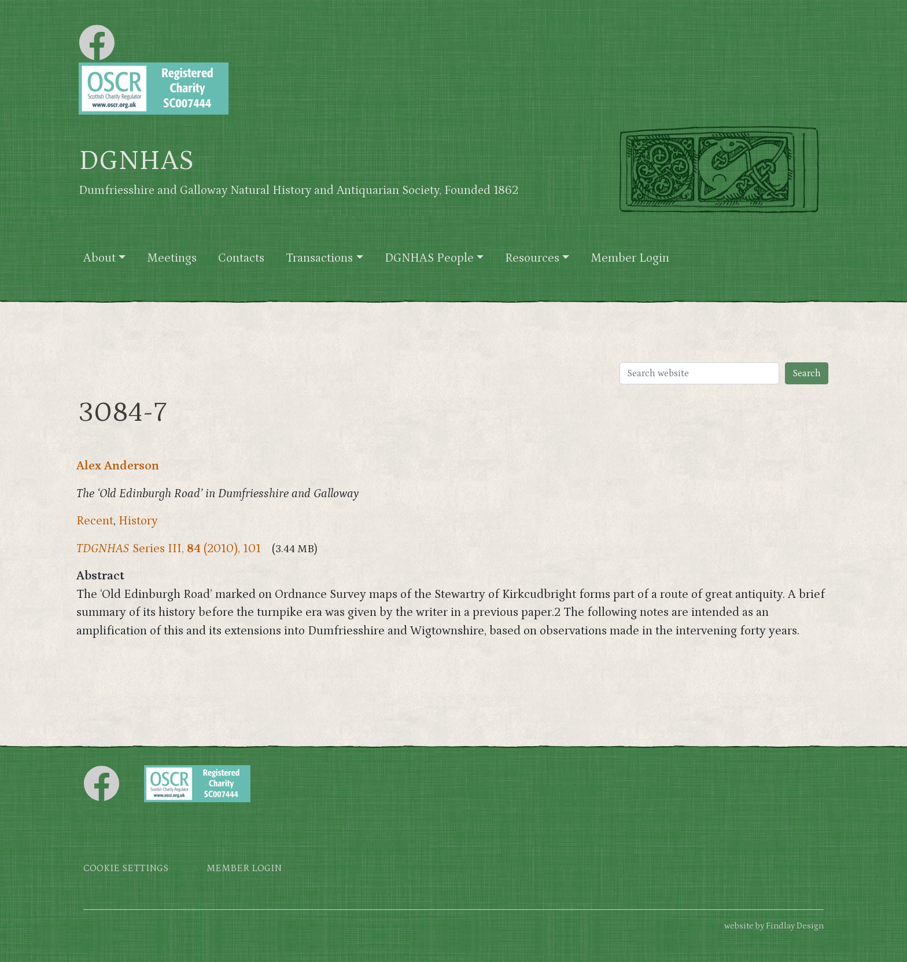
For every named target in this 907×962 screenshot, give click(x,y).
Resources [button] (532, 258)
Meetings (172, 258)
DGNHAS (136, 161)
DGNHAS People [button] (429, 258)
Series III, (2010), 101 (168, 549)
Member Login (630, 258)
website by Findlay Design (774, 926)
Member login (244, 868)
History (138, 521)
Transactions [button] (319, 258)
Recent (94, 521)
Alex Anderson (117, 466)
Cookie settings (125, 868)
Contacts (241, 258)
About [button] (99, 258)
